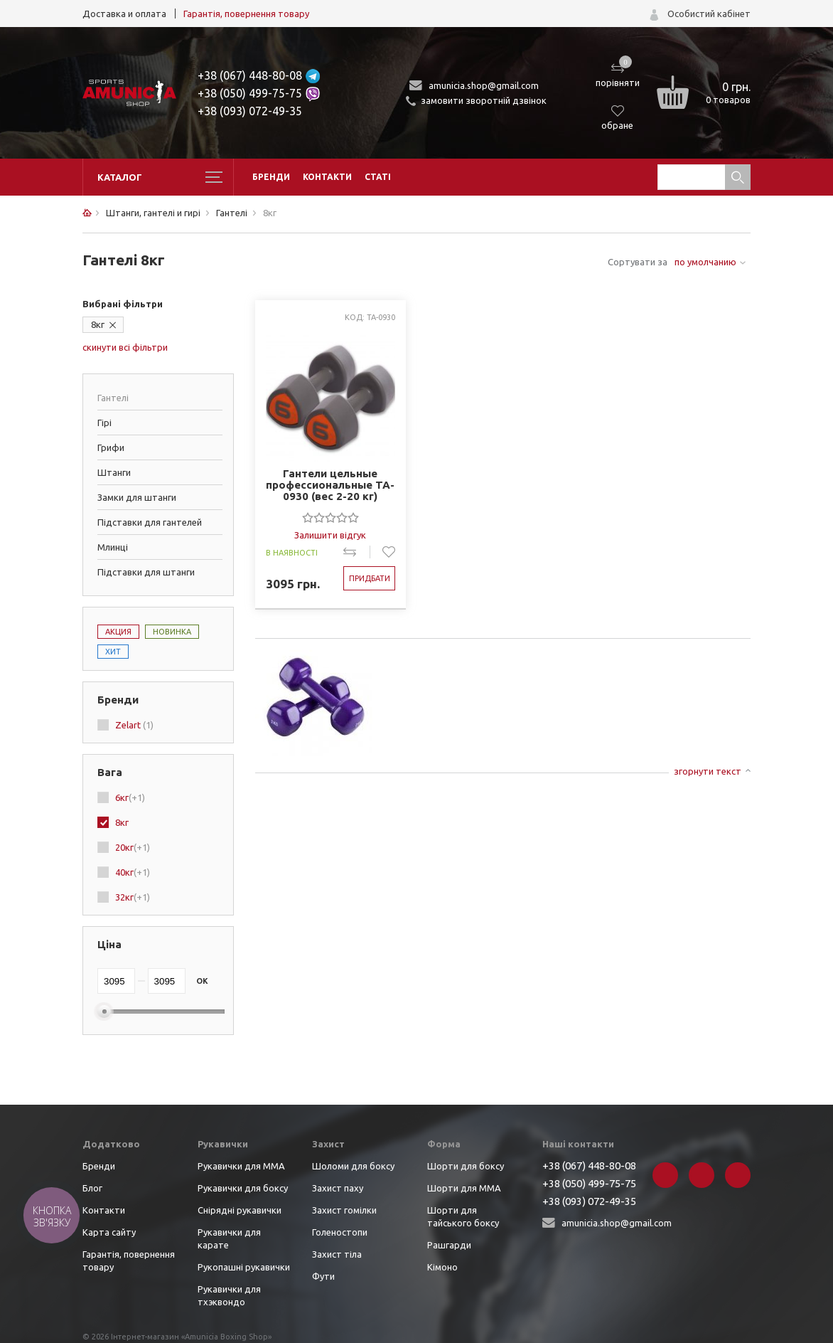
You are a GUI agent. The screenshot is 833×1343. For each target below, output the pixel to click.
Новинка (172, 631)
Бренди (271, 176)
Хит (113, 651)
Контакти (327, 176)
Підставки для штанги (146, 572)
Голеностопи (339, 1232)
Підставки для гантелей (149, 522)
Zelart (134, 724)
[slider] (330, 517)
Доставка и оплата (124, 13)
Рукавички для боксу (243, 1188)
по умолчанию (705, 262)
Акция (118, 631)
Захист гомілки (344, 1210)
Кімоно (442, 1267)
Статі (378, 176)
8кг (97, 324)
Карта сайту (109, 1232)
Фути (323, 1276)
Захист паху (337, 1188)
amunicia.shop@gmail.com (484, 85)
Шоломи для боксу (353, 1166)
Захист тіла (337, 1254)
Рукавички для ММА (241, 1166)
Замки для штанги (136, 497)
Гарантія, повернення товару (246, 13)
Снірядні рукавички (239, 1210)
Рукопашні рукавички (244, 1267)
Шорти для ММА (464, 1188)
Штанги (114, 472)
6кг (130, 797)
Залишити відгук (330, 535)
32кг (132, 897)
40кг (132, 872)
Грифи (110, 447)
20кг (132, 847)
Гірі (104, 423)
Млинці (112, 547)
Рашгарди (449, 1245)
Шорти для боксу (465, 1166)
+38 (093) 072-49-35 (250, 111)
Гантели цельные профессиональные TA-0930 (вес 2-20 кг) (330, 485)
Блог (92, 1188)
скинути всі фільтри (125, 347)
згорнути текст (707, 771)
